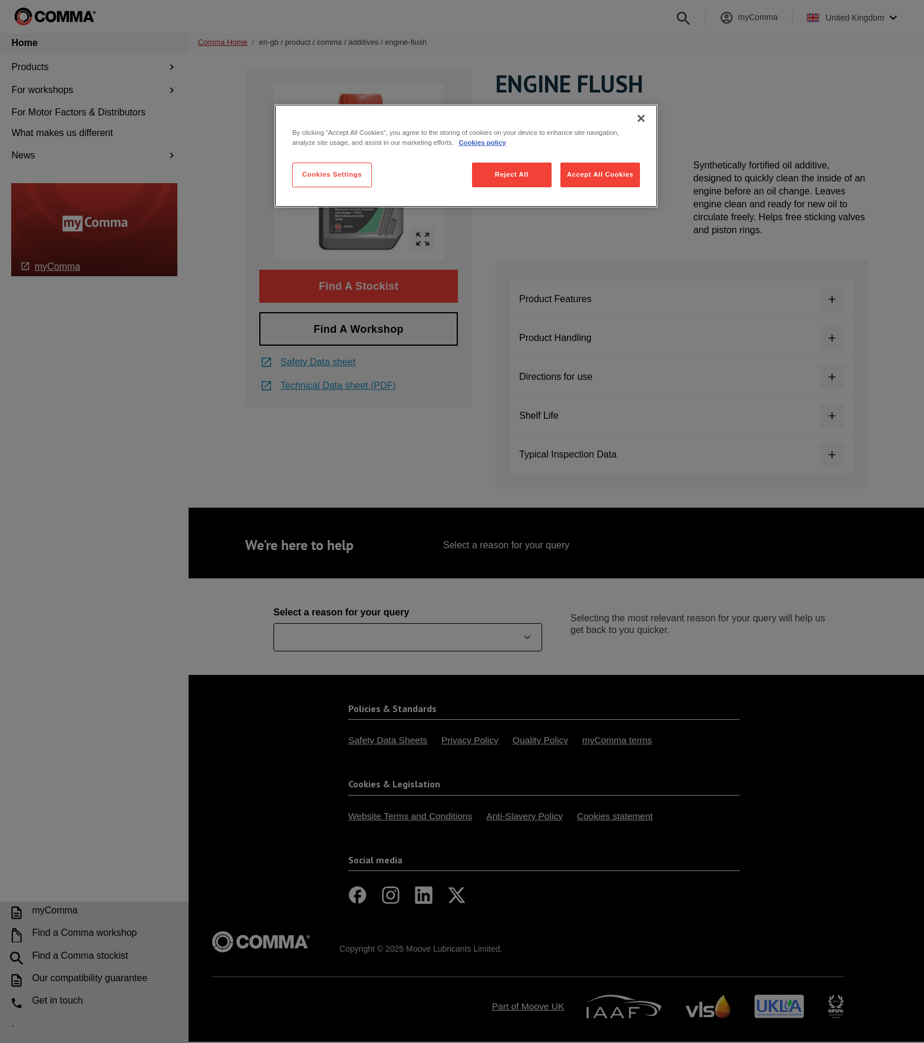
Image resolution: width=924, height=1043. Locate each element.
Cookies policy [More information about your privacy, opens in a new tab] (482, 142)
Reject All (512, 174)
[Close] (641, 118)
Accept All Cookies (600, 174)
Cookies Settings (332, 174)
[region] (466, 155)
